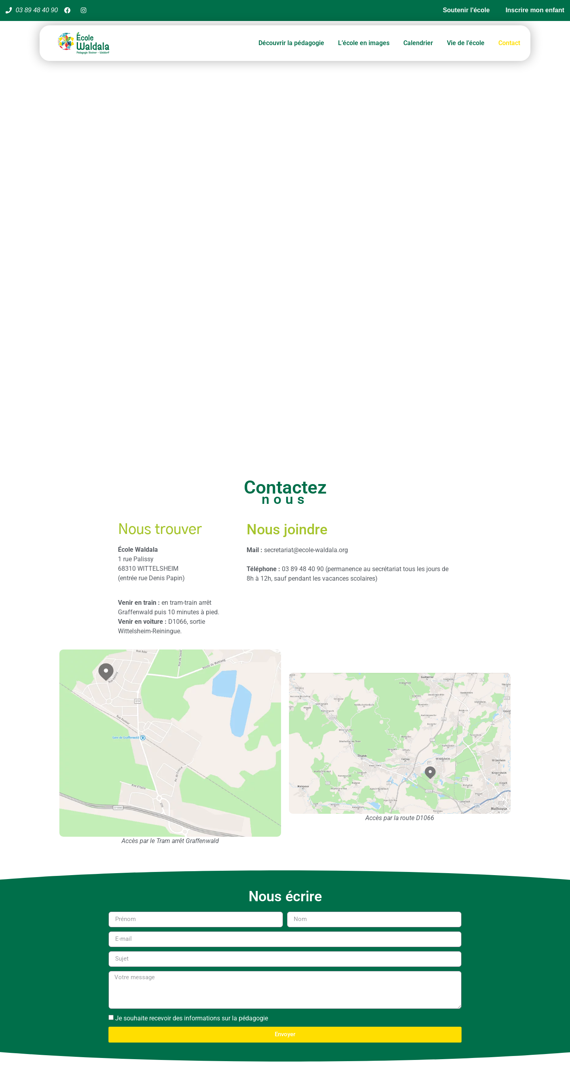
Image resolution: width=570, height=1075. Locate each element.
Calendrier (418, 43)
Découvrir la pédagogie (291, 43)
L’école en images (364, 43)
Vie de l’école (465, 43)
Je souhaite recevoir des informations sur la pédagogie (191, 1018)
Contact (509, 43)
